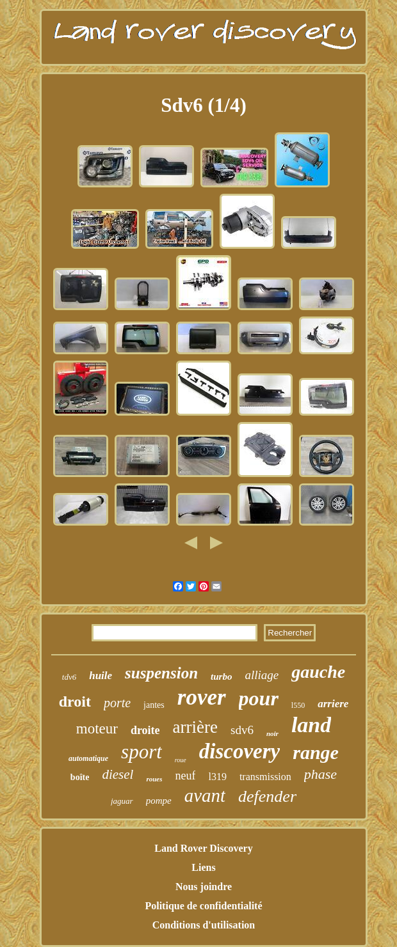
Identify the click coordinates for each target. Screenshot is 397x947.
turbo (221, 676)
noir (272, 733)
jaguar (122, 801)
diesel (117, 774)
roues (154, 779)
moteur (97, 729)
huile (100, 675)
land (311, 725)
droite (145, 730)
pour (259, 698)
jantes (154, 705)
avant (204, 795)
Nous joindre (203, 886)
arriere (333, 704)
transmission (265, 776)
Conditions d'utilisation (203, 925)
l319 (217, 776)
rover (201, 697)
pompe (159, 800)
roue (180, 759)
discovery (239, 751)
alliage (262, 675)
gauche (318, 672)
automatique (88, 758)
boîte (80, 777)
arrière (195, 727)
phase (320, 774)
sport (141, 751)
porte (117, 703)
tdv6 (69, 677)
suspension (161, 673)
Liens (203, 867)
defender (267, 796)
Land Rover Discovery (203, 848)
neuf (185, 775)
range (316, 752)
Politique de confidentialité (203, 905)
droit (75, 701)
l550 (298, 705)
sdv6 (242, 730)
